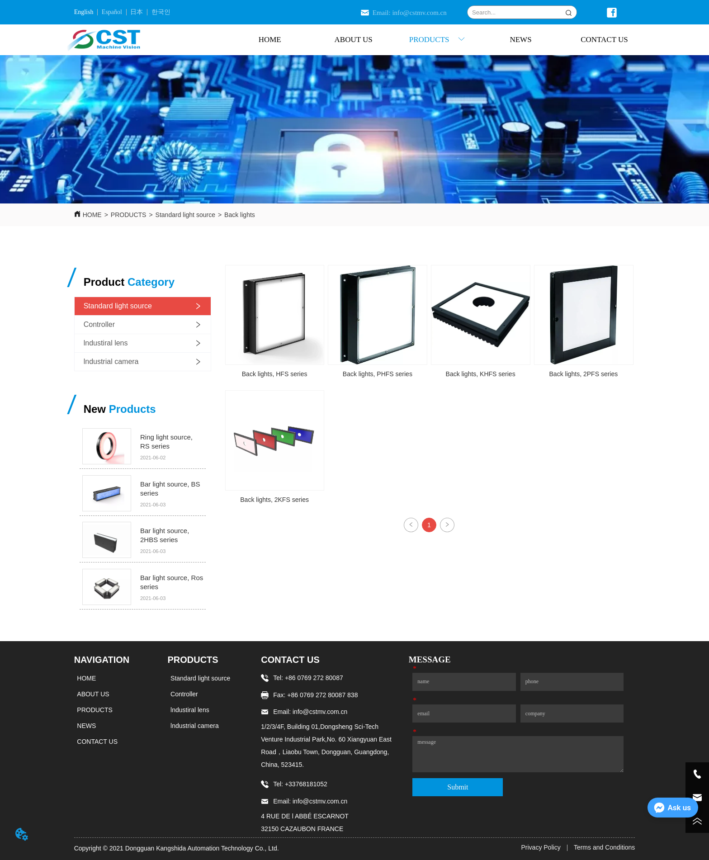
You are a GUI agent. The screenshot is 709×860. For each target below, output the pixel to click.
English (84, 12)
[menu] (437, 40)
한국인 (160, 12)
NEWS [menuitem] (520, 39)
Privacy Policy (541, 847)
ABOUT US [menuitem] (354, 39)
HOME (92, 214)
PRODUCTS (129, 214)
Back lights (239, 214)
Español (112, 12)
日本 (136, 12)
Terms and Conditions (604, 847)
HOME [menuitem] (270, 39)
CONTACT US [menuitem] (604, 39)
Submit (457, 787)
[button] (437, 39)
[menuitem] (437, 40)
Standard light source (185, 214)
